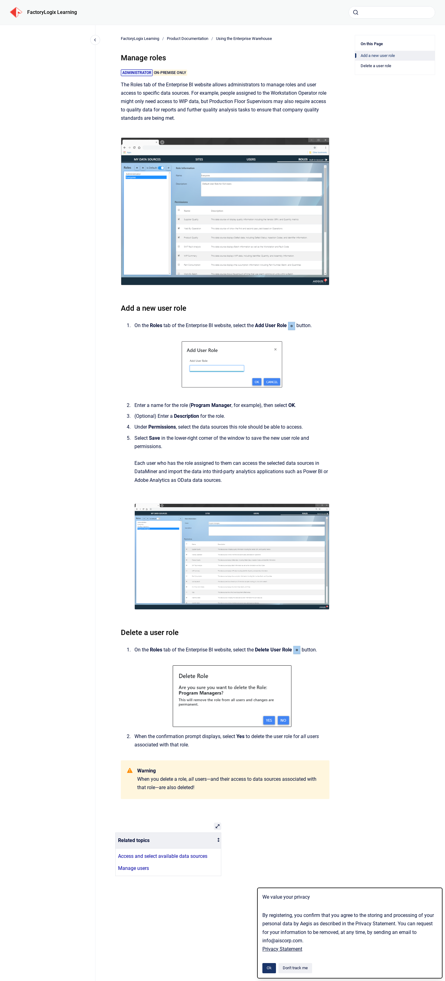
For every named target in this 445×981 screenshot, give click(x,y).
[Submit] (356, 12)
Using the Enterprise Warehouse (244, 38)
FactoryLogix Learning (52, 12)
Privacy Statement (282, 949)
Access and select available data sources (162, 856)
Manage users (133, 868)
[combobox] (392, 12)
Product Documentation (187, 38)
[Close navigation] (95, 40)
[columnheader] (168, 841)
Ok (269, 968)
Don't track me (295, 968)
